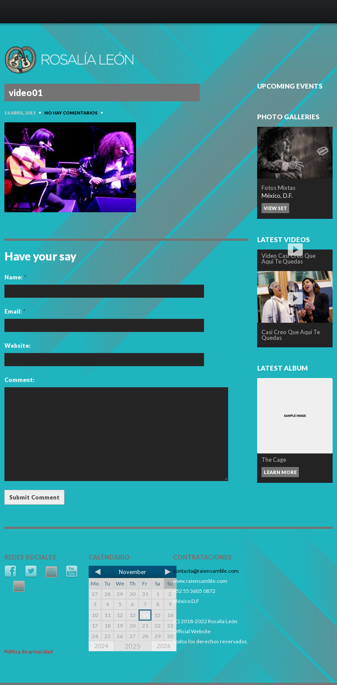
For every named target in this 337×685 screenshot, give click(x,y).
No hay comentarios (70, 112)
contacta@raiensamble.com (206, 570)
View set (275, 208)
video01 (26, 92)
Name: (15, 277)
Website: (17, 345)
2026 (164, 645)
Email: (14, 311)
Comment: (19, 379)
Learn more (280, 472)
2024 (101, 645)
